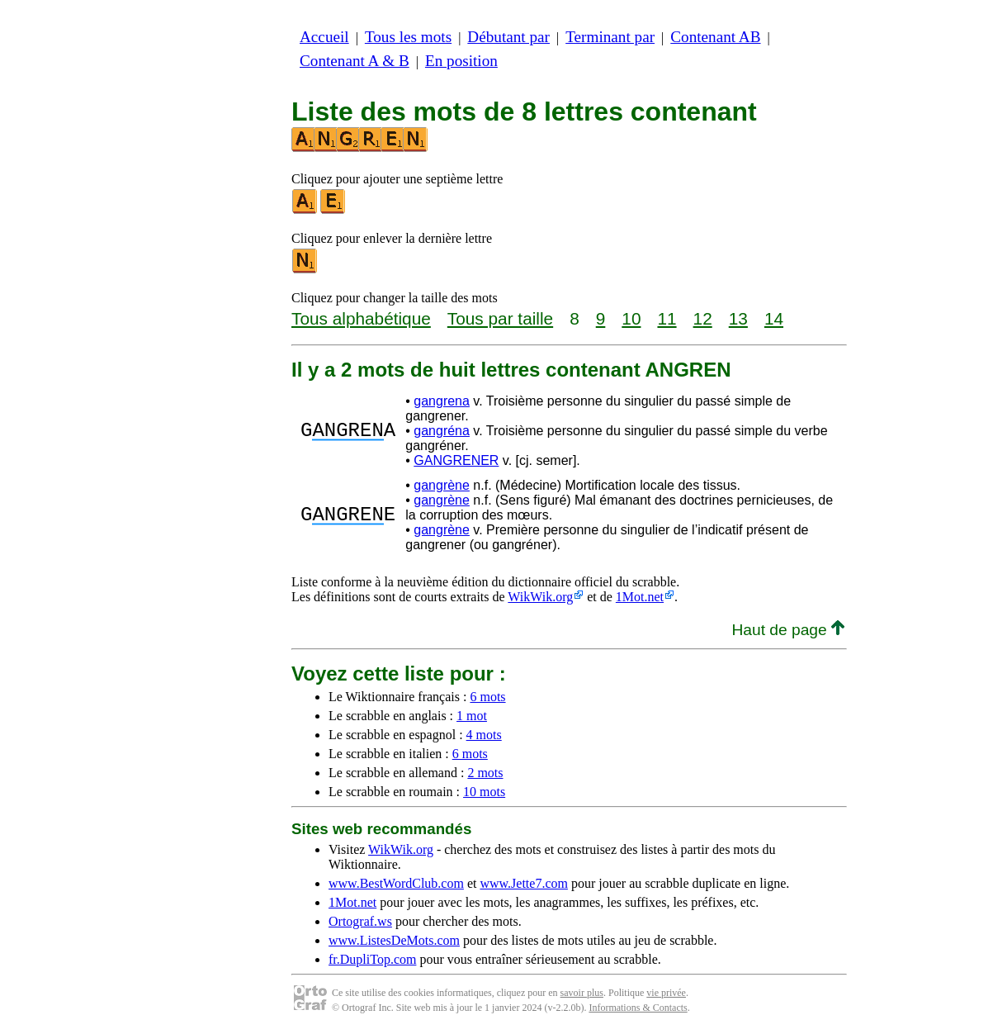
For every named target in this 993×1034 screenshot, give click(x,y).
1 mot (471, 716)
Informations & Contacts (638, 1007)
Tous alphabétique (361, 318)
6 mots (487, 697)
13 (738, 318)
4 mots (484, 735)
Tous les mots (408, 36)
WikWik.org (540, 597)
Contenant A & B (354, 60)
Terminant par (610, 36)
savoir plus (581, 992)
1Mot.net (640, 597)
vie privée (666, 992)
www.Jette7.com (524, 883)
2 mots (485, 773)
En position (461, 60)
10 (631, 318)
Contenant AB (715, 36)
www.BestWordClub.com (396, 883)
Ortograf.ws (360, 921)
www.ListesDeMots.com (394, 940)
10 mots (484, 792)
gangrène (442, 485)
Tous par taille (500, 318)
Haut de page (787, 629)
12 (702, 318)
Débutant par (508, 36)
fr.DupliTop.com (372, 959)
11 (666, 318)
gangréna (442, 431)
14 (773, 318)
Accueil (324, 36)
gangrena (442, 401)
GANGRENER (456, 460)
